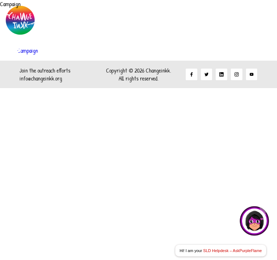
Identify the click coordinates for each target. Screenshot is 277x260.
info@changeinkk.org (40, 78)
